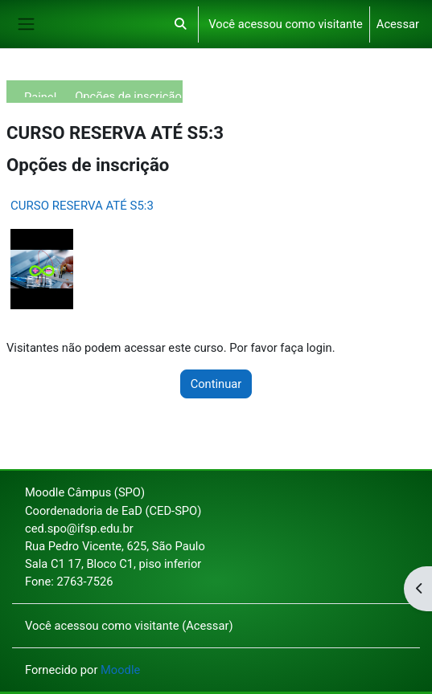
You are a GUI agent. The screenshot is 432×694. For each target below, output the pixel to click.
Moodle (120, 670)
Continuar (216, 384)
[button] (180, 24)
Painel (40, 93)
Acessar (397, 24)
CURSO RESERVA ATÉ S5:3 (82, 205)
